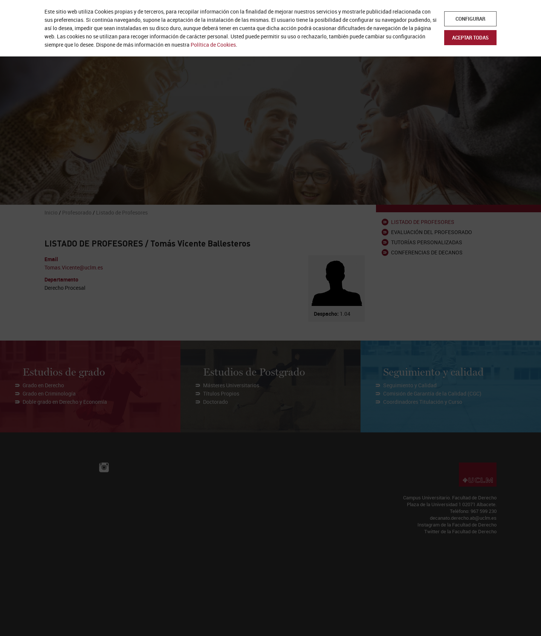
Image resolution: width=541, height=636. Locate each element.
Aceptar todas (470, 37)
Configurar (470, 18)
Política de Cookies (213, 44)
